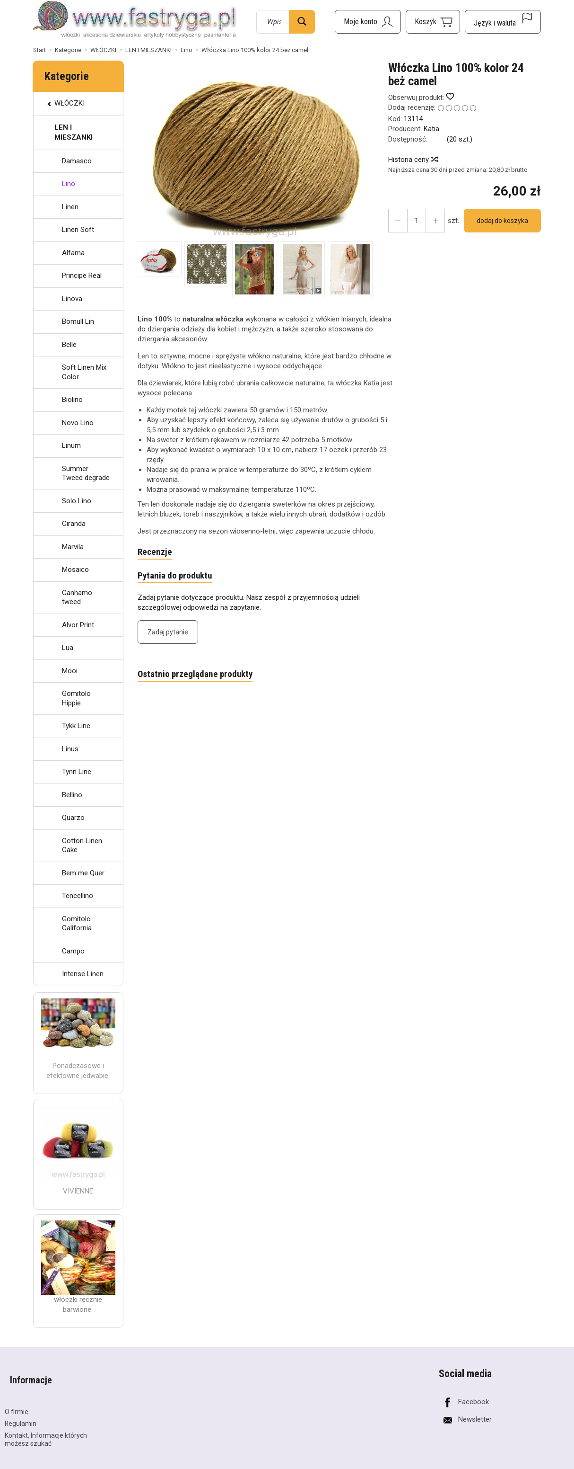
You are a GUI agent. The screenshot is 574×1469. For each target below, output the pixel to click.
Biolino (72, 399)
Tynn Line (76, 771)
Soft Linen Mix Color (84, 372)
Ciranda (74, 523)
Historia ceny (412, 159)
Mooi (70, 671)
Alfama (73, 253)
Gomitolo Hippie (76, 698)
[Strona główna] (134, 20)
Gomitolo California (77, 924)
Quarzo (73, 817)
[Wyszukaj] (302, 22)
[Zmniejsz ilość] (430, 220)
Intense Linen (83, 974)
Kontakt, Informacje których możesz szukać (46, 1427)
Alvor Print (78, 625)
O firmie (16, 1399)
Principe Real (82, 275)
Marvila (73, 547)
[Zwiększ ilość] (396, 220)
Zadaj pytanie (168, 635)
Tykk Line (76, 725)
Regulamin (20, 1411)
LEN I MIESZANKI (73, 132)
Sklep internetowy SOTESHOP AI (528, 1461)
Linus (70, 749)
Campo (73, 951)
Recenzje (156, 553)
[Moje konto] (368, 22)
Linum (71, 445)
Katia (431, 129)
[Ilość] (413, 220)
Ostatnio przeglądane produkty (200, 678)
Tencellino (77, 895)
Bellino (72, 795)
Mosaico (75, 569)
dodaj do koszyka (499, 220)
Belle (69, 344)
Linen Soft (78, 229)
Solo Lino (76, 501)
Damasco (77, 161)
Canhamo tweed (77, 597)
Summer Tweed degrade (86, 473)
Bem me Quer (83, 873)
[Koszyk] (433, 22)
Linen (70, 207)
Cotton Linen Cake (82, 846)
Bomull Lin (78, 321)
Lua (67, 647)
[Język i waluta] (503, 22)
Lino (68, 183)
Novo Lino (78, 422)
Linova (72, 298)
